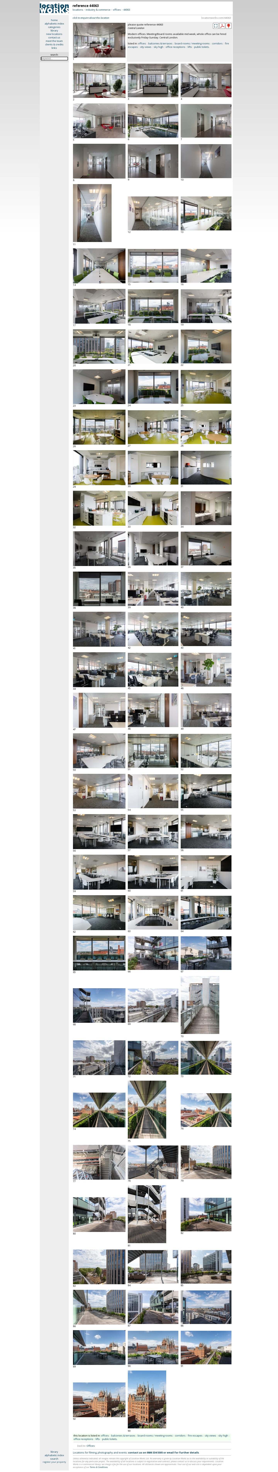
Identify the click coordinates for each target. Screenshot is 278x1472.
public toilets (201, 47)
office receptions (175, 47)
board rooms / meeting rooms (192, 43)
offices (117, 9)
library (54, 30)
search (54, 1458)
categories (54, 27)
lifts (190, 47)
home (54, 20)
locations (78, 9)
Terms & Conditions (99, 1467)
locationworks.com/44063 (216, 17)
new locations (54, 34)
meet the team (54, 41)
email (170, 1452)
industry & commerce (98, 9)
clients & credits (54, 44)
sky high (158, 47)
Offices (90, 1445)
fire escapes (195, 1435)
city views (145, 47)
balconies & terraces (160, 43)
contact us (54, 37)
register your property (54, 1461)
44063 (126, 9)
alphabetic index (54, 23)
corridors (217, 43)
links (54, 48)
